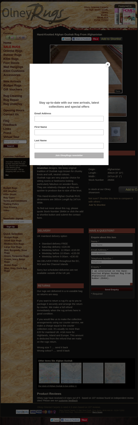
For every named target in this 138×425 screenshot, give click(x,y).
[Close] (107, 64)
